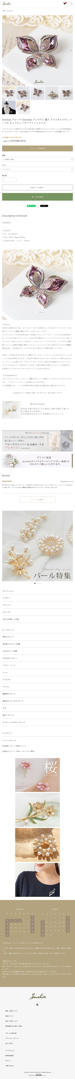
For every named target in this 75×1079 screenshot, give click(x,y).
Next (70, 50)
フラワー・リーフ (9, 665)
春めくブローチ (8, 715)
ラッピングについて (9, 740)
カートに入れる (37, 197)
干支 (4, 708)
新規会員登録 (9, 1056)
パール (5, 672)
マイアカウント (10, 1051)
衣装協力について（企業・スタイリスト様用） (18, 751)
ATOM (11, 1043)
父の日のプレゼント (10, 658)
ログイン (8, 1061)
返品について (9, 1016)
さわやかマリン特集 (10, 651)
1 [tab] (34, 583)
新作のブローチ (8, 637)
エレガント (10, 11)
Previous (4, 50)
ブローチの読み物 (10, 1033)
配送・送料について (11, 1011)
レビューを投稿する (37, 500)
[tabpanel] (37, 546)
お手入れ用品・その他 (11, 619)
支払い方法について (11, 1021)
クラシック (7, 605)
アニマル (6, 687)
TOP (4, 11)
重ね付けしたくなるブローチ (13, 701)
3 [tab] (40, 583)
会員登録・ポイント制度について (14, 746)
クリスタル (7, 679)
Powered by (37, 1075)
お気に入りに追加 (37, 187)
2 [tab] (37, 583)
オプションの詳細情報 (37, 148)
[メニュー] (71, 3)
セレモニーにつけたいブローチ (14, 722)
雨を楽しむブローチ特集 (11, 644)
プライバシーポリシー (12, 1038)
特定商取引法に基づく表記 (13, 1026)
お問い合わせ (9, 1066)
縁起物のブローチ (9, 694)
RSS (6, 1043)
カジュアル (7, 612)
